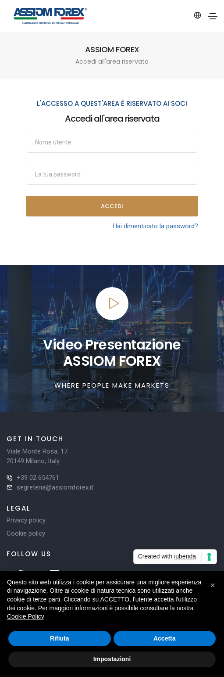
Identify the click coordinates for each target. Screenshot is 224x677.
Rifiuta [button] (59, 638)
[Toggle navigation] (212, 16)
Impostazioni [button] (112, 659)
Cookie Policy (25, 616)
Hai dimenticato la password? (155, 226)
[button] (213, 585)
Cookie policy (26, 533)
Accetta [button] (164, 638)
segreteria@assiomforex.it (55, 487)
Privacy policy (26, 520)
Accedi (112, 206)
